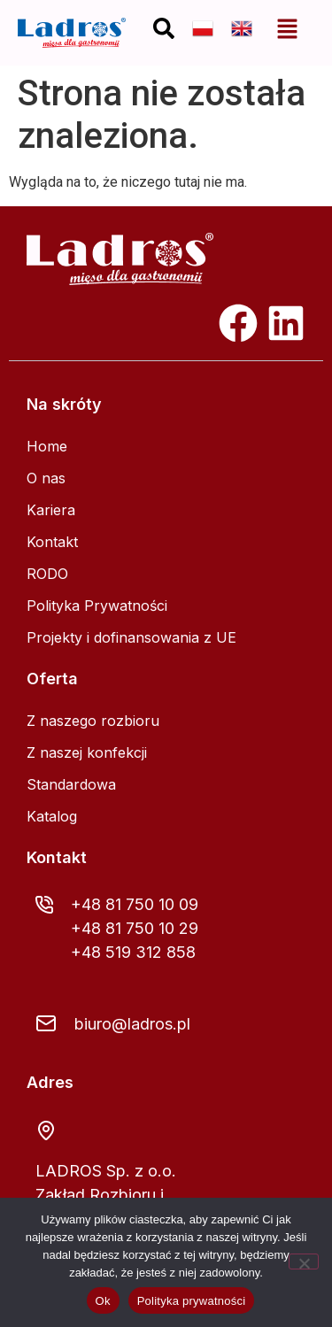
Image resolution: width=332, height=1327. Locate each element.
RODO (47, 573)
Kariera (51, 510)
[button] (287, 29)
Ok (103, 1301)
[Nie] (304, 1261)
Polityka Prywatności (97, 605)
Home (47, 446)
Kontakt (52, 542)
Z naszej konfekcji (87, 752)
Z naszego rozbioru (93, 720)
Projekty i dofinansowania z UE (131, 637)
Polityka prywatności (191, 1301)
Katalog (52, 816)
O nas (46, 478)
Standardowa (71, 784)
